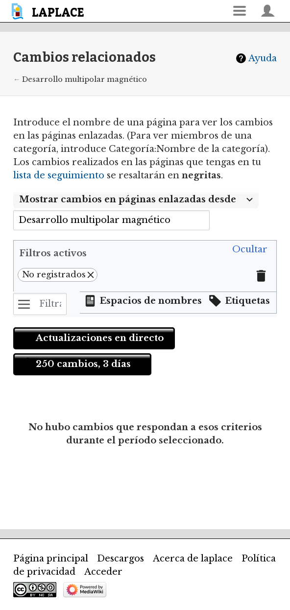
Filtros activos (53, 253)
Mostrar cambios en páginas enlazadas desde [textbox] (127, 199)
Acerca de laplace (193, 558)
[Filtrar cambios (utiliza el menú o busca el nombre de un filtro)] (40, 304)
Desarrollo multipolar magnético (84, 79)
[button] (250, 250)
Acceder (103, 571)
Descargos (120, 558)
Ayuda (262, 58)
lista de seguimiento (58, 175)
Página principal (50, 558)
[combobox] (136, 200)
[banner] (49, 11)
